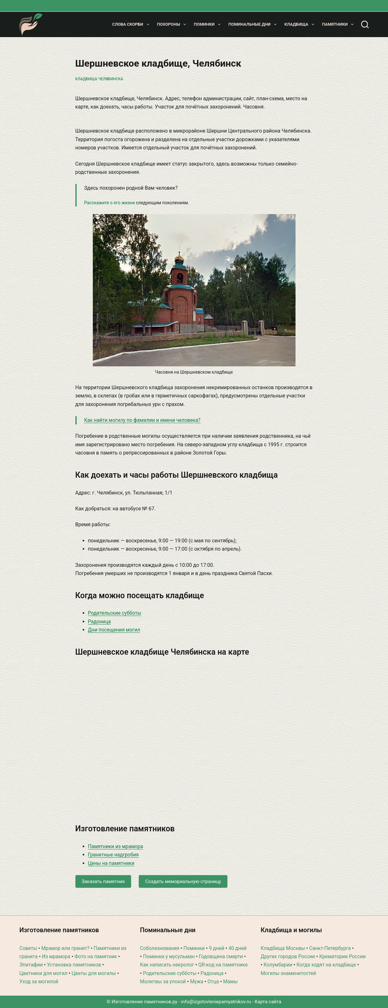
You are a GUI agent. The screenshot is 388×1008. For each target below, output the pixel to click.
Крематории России (344, 948)
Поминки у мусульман (182, 948)
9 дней (218, 940)
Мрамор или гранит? (66, 940)
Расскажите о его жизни (109, 202)
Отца (146, 982)
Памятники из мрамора (116, 846)
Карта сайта (268, 1002)
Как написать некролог (189, 956)
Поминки (208, 24)
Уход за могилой (39, 973)
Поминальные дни (253, 24)
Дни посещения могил (115, 630)
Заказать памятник (103, 881)
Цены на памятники (112, 863)
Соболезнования (160, 940)
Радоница (99, 622)
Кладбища (300, 24)
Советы (28, 940)
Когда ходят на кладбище (327, 956)
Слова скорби (132, 24)
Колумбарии (278, 956)
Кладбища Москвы (283, 940)
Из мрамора (63, 948)
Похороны (172, 24)
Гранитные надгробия (114, 855)
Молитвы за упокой (191, 973)
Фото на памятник (104, 948)
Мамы (163, 982)
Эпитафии (34, 956)
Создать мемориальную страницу (183, 881)
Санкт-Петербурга (331, 940)
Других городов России (288, 948)
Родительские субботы (115, 613)
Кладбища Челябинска (99, 79)
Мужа (225, 973)
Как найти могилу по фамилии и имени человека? (143, 420)
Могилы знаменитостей (289, 965)
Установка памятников (78, 956)
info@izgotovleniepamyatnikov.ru (216, 1002)
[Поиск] (365, 24)
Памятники (339, 24)
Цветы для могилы (95, 965)
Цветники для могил (43, 965)
